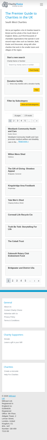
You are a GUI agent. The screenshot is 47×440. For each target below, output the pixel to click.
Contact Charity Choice (13, 310)
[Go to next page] (33, 121)
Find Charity (34, 70)
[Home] (13, 4)
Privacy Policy (9, 317)
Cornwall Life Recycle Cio (20, 215)
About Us (7, 307)
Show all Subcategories (29, 104)
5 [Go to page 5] (25, 121)
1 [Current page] (10, 121)
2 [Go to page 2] (13, 121)
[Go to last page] (36, 121)
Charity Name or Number (16, 61)
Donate (7, 339)
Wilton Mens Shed (16, 154)
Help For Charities (11, 375)
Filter (36, 90)
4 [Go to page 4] (21, 121)
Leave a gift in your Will (13, 342)
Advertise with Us (11, 314)
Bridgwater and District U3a (21, 268)
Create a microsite (11, 371)
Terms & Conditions (11, 320)
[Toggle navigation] (41, 4)
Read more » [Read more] (23, 142)
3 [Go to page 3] (17, 121)
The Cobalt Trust (16, 241)
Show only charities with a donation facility (25, 84)
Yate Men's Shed (16, 200)
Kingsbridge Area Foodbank (21, 186)
